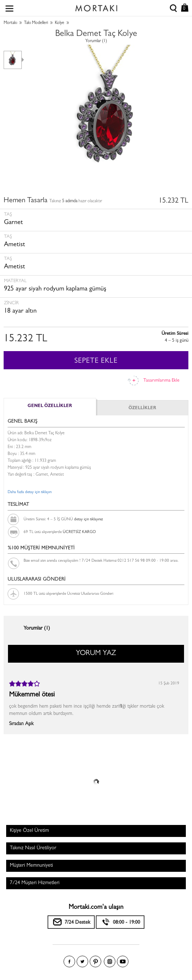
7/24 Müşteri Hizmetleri (35, 883)
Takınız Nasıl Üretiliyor (33, 848)
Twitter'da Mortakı (82, 961)
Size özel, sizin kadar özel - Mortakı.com (96, 6)
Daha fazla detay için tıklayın (30, 492)
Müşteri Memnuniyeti (31, 865)
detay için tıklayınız (88, 519)
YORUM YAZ (96, 653)
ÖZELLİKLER (142, 408)
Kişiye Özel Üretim (29, 830)
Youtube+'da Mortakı (122, 961)
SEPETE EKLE (96, 361)
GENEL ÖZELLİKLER (50, 406)
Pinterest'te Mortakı (95, 961)
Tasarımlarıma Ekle (161, 380)
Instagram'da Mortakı (109, 961)
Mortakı (10, 23)
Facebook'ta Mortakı (69, 961)
